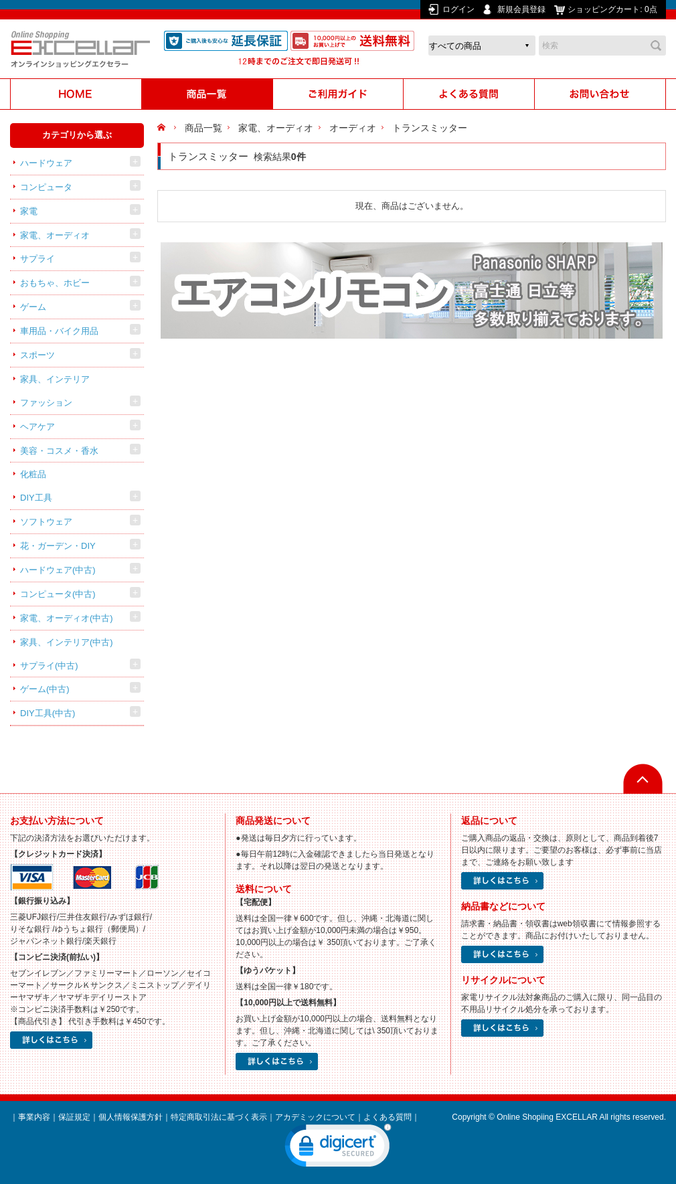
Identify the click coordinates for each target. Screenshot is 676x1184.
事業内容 (34, 1117)
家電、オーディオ (55, 235)
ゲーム (33, 307)
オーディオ (352, 128)
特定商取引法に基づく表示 (219, 1117)
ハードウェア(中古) (58, 570)
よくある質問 (387, 1117)
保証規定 (74, 1117)
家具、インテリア (55, 379)
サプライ (37, 259)
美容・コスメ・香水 (59, 451)
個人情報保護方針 (130, 1117)
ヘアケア (37, 427)
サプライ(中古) (49, 666)
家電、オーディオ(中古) (66, 618)
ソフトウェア (46, 522)
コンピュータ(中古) (58, 594)
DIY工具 (36, 498)
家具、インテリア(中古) (66, 642)
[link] (338, 1148)
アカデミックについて (315, 1117)
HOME (163, 128)
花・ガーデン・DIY (58, 546)
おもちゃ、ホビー (55, 283)
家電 (28, 211)
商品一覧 (203, 128)
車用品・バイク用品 (59, 331)
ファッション (46, 403)
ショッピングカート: (613, 9)
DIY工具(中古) (47, 713)
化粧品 (33, 474)
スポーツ (37, 355)
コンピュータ (46, 187)
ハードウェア (46, 163)
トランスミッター (429, 128)
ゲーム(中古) (45, 689)
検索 (656, 45)
